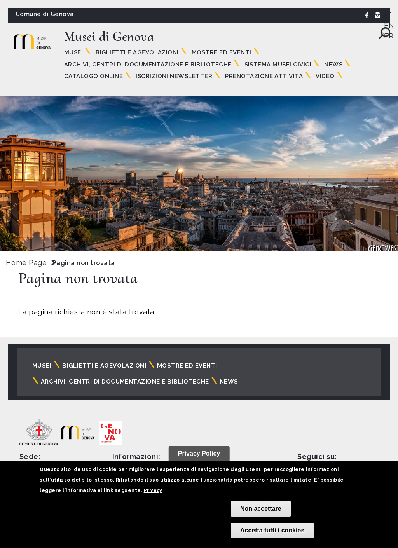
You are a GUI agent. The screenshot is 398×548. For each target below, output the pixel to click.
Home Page (26, 262)
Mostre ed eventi (221, 52)
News (333, 64)
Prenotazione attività (264, 76)
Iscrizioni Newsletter (174, 76)
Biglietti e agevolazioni (137, 52)
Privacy (153, 490)
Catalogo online (93, 76)
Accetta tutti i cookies (272, 530)
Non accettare (260, 508)
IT (387, 15)
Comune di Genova (45, 13)
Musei (73, 52)
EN (389, 25)
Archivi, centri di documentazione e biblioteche (148, 64)
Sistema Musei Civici (278, 64)
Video (325, 76)
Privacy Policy (199, 453)
